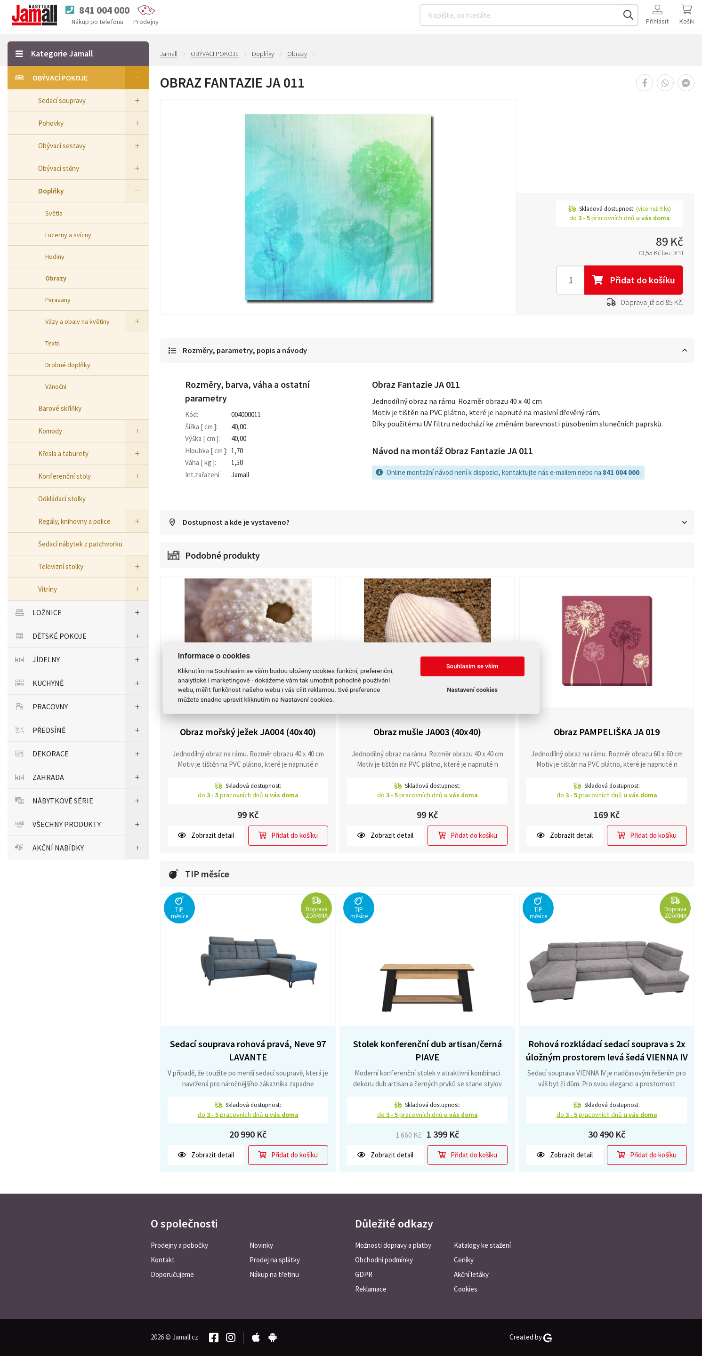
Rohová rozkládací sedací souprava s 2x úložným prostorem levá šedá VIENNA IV (607, 1052)
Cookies (465, 1288)
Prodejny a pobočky (179, 1245)
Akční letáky (471, 1274)
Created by (530, 1337)
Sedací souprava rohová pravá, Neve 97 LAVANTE (248, 1052)
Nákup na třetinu (274, 1274)
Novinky (261, 1245)
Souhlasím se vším (472, 666)
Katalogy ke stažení (482, 1245)
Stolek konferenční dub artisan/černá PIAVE (427, 1052)
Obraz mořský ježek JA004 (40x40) (248, 733)
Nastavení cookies (472, 689)
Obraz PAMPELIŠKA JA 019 (607, 733)
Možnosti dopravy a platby (393, 1245)
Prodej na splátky (275, 1259)
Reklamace (371, 1288)
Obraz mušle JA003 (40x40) (427, 733)
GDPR (363, 1274)
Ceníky (464, 1259)
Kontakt (163, 1259)
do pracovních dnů (248, 797)
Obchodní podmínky (384, 1259)
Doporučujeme (172, 1274)
